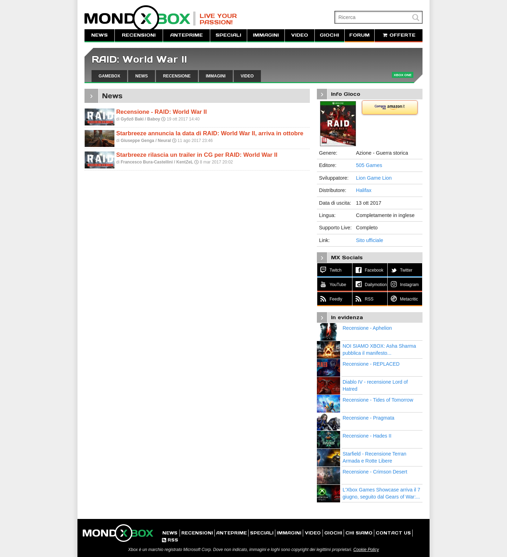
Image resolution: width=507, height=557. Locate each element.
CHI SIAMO (359, 533)
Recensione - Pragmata (368, 418)
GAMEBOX (109, 76)
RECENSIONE (177, 76)
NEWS (99, 35)
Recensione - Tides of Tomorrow (378, 400)
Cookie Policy (366, 549)
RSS (170, 540)
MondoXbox (140, 18)
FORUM (359, 35)
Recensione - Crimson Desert (375, 472)
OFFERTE (398, 35)
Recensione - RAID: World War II (161, 112)
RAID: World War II (139, 59)
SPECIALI (228, 35)
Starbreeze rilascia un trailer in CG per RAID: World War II (196, 154)
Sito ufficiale (369, 240)
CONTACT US (393, 533)
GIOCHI (329, 35)
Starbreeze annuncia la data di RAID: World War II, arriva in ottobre (209, 133)
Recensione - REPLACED (371, 364)
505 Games (369, 165)
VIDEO (299, 35)
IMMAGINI (266, 35)
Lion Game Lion (374, 177)
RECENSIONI (139, 35)
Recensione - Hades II (367, 436)
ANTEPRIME (186, 35)
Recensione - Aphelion (367, 328)
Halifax (363, 190)
